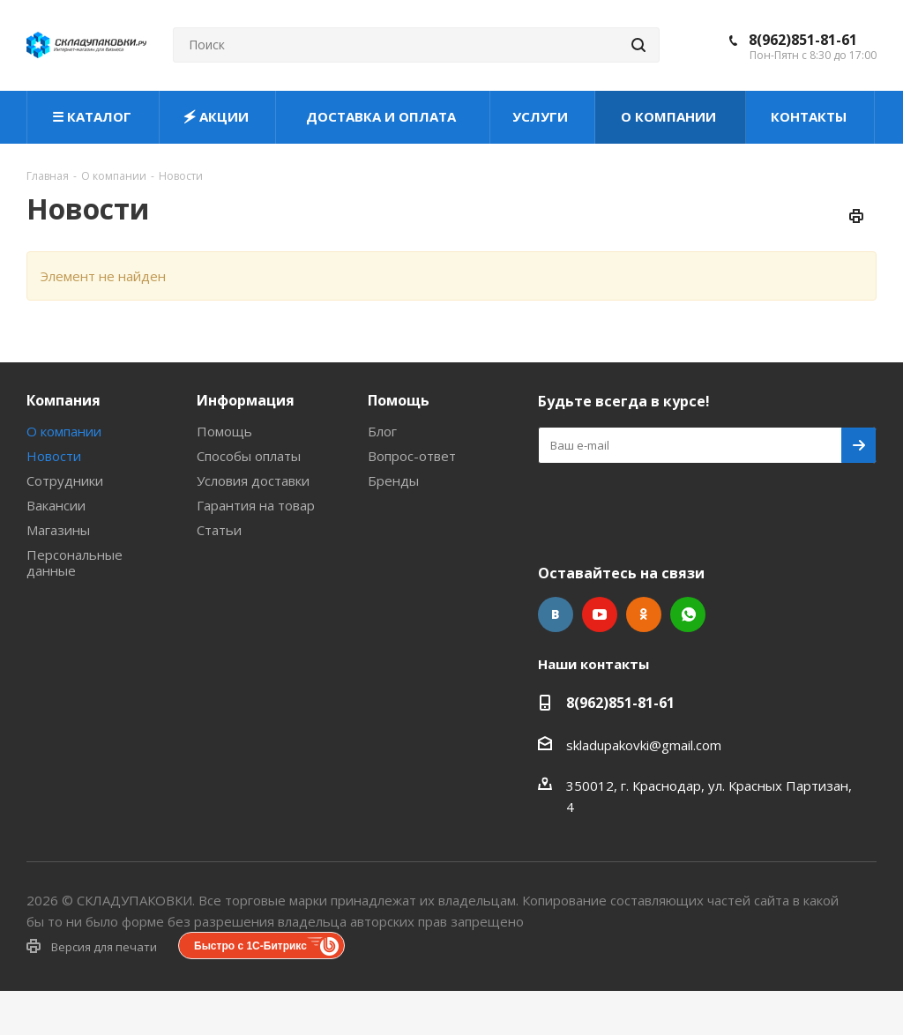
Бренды (393, 480)
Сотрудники (64, 480)
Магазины (58, 530)
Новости (53, 456)
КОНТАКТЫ (810, 116)
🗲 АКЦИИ (217, 116)
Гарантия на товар (256, 505)
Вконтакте (555, 614)
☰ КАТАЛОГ (93, 116)
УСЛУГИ (541, 116)
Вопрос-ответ (412, 456)
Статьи (219, 530)
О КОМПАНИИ (670, 116)
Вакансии (56, 505)
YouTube (599, 614)
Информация (246, 400)
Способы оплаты (249, 456)
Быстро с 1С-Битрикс (250, 946)
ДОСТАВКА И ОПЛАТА (382, 116)
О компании (63, 431)
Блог (382, 431)
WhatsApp (687, 614)
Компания (63, 400)
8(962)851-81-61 (803, 39)
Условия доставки (253, 480)
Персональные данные (74, 562)
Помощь (224, 431)
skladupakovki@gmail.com (643, 745)
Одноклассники (643, 614)
